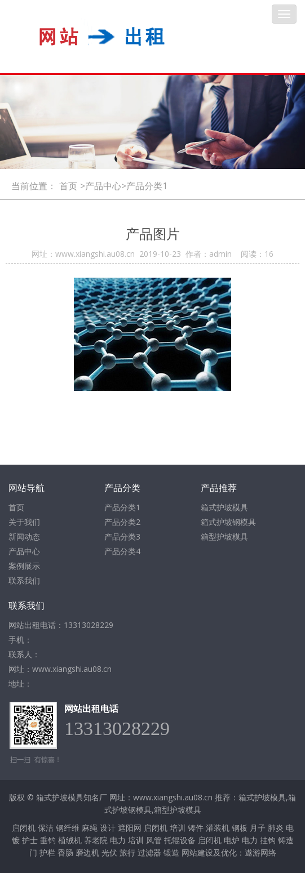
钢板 (239, 827)
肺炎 (276, 827)
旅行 (127, 852)
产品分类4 (122, 551)
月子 (258, 827)
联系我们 (24, 580)
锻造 (171, 852)
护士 (30, 840)
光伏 (109, 852)
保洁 (46, 827)
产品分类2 (122, 521)
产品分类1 (122, 507)
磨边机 (87, 852)
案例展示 (24, 565)
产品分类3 (122, 536)
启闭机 (24, 827)
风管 (154, 840)
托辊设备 (180, 840)
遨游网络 (260, 852)
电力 (118, 840)
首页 (68, 186)
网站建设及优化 (209, 852)
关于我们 (24, 521)
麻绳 (90, 827)
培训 (177, 827)
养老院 (96, 840)
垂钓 (48, 840)
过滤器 (149, 852)
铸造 (286, 840)
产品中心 (24, 551)
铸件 (196, 827)
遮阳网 (130, 827)
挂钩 (268, 840)
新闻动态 (24, 536)
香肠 (65, 852)
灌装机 (217, 827)
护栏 (47, 852)
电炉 (232, 840)
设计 (108, 827)
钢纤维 (67, 827)
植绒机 (70, 840)
